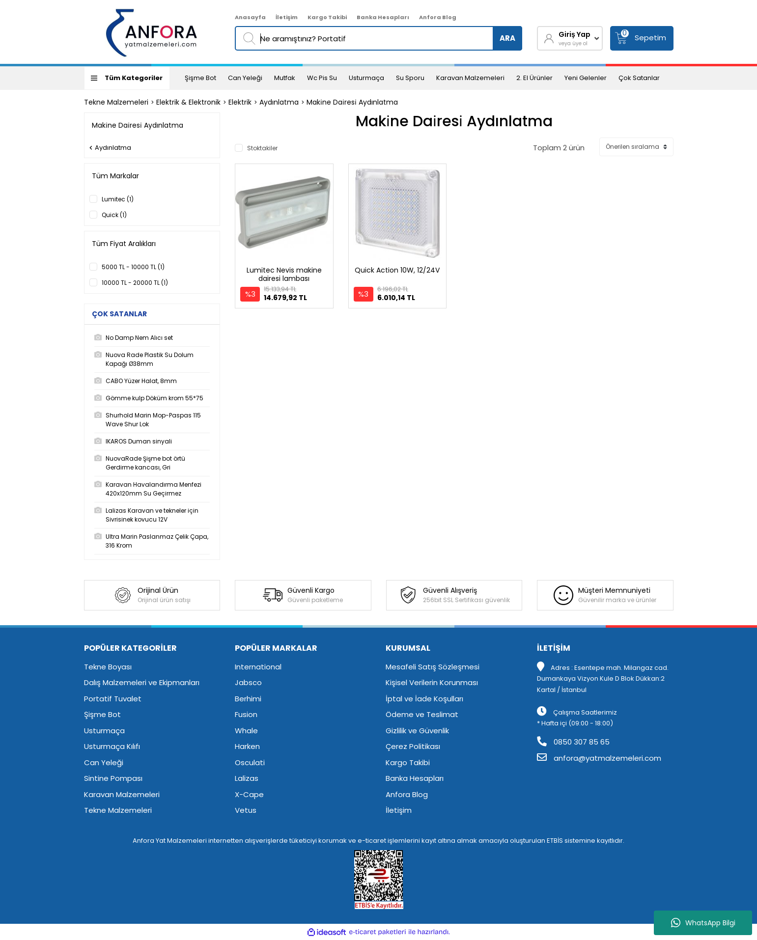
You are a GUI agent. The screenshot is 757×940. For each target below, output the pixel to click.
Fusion (246, 714)
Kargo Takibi (327, 17)
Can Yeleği (245, 78)
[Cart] (641, 38)
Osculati (250, 762)
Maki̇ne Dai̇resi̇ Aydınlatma (352, 102)
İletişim (287, 17)
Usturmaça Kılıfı (112, 746)
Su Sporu (410, 78)
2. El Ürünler (534, 78)
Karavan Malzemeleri (470, 78)
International (258, 667)
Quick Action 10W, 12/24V (397, 270)
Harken (247, 746)
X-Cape (249, 794)
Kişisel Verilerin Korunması (432, 682)
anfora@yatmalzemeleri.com (599, 758)
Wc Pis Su (322, 78)
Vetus (245, 810)
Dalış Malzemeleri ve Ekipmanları (141, 682)
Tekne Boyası (108, 667)
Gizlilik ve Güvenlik (417, 730)
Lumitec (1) (118, 199)
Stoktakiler (262, 148)
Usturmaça (366, 78)
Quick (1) (114, 215)
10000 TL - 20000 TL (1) (135, 282)
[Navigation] (127, 78)
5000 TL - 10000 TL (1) (133, 267)
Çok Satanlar (639, 78)
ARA (507, 38)
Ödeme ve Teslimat (422, 714)
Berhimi (248, 698)
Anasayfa (250, 17)
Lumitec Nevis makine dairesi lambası (284, 274)
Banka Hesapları (383, 17)
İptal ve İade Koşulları (424, 698)
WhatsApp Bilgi (703, 922)
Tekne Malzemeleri (118, 810)
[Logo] (152, 32)
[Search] (378, 38)
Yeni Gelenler (585, 78)
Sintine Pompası (113, 778)
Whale (246, 730)
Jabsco (248, 682)
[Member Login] (570, 38)
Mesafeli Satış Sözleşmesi (432, 667)
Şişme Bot (200, 78)
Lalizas (246, 778)
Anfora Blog (437, 17)
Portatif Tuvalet (112, 698)
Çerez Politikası (413, 746)
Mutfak (284, 78)
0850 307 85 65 (573, 742)
